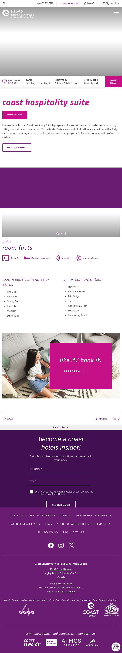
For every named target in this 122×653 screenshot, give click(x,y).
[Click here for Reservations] (68, 592)
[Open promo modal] (93, 82)
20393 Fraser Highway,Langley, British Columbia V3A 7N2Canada (61, 573)
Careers (65, 516)
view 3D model (17, 147)
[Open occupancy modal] (67, 82)
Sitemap (78, 532)
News (48, 524)
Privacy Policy (48, 532)
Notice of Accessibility (73, 524)
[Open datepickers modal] (38, 82)
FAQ (65, 532)
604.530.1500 (65, 584)
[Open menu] (116, 12)
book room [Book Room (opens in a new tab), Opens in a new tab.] (72, 371)
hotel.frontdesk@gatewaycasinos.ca (64, 588)
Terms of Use (103, 524)
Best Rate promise (42, 516)
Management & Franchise (94, 516)
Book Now (113, 82)
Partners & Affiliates (25, 524)
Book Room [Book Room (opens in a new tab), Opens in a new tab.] (15, 115)
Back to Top (61, 428)
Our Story (18, 516)
